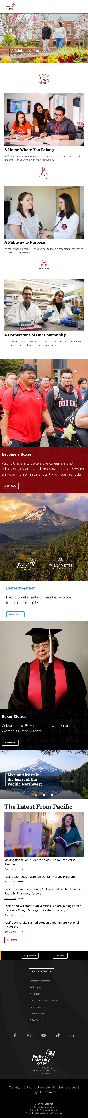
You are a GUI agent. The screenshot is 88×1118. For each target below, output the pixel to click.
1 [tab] (36, 795)
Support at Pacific (41, 971)
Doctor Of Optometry (44, 1107)
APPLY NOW (10, 486)
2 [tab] (44, 795)
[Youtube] (44, 1035)
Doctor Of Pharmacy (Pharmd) (44, 1110)
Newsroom (35, 994)
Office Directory (37, 1020)
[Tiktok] (58, 1035)
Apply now (60, 955)
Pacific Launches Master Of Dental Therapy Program (39, 877)
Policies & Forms (37, 1007)
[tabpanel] (44, 774)
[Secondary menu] (80, 7)
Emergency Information (41, 980)
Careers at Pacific (38, 1013)
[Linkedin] (73, 1035)
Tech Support (36, 987)
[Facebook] (15, 1035)
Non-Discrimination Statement (44, 1000)
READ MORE (10, 742)
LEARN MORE (15, 614)
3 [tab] (51, 795)
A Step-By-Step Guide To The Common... (44, 1113)
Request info (30, 955)
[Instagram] (30, 1035)
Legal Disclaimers (44, 1092)
